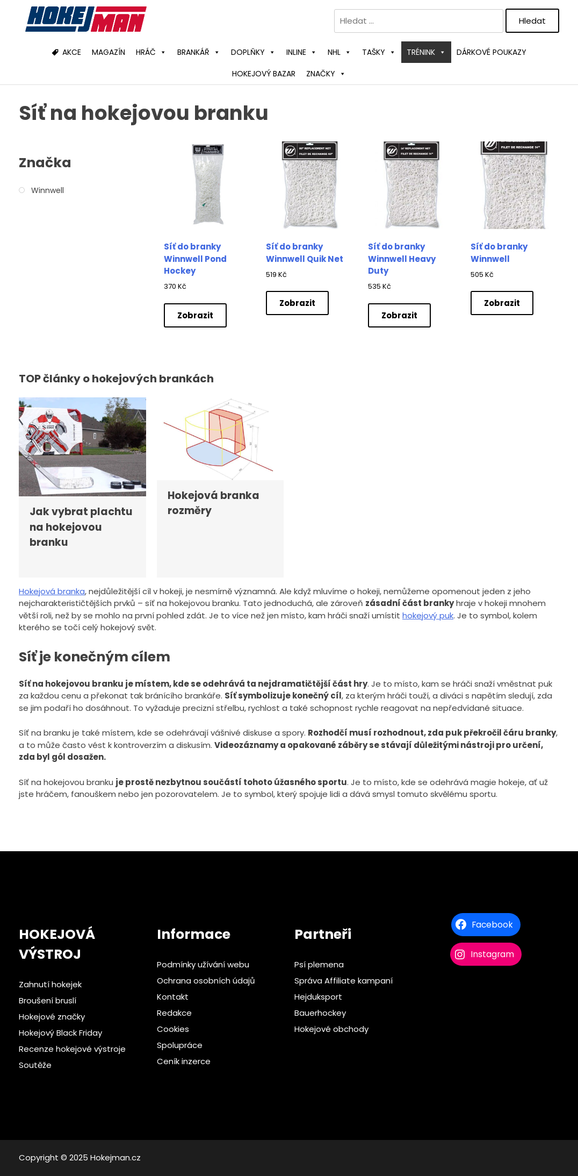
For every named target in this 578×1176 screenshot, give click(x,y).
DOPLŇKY (253, 52)
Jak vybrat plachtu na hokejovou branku (81, 527)
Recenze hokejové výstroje (72, 1048)
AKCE (71, 52)
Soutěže (35, 1065)
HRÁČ (151, 52)
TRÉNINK (426, 52)
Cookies (173, 1029)
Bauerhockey (320, 1012)
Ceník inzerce (184, 1061)
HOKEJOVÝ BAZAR (263, 73)
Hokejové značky (52, 1016)
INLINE (301, 52)
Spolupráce (180, 1045)
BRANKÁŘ (198, 52)
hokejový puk (427, 615)
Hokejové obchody (331, 1029)
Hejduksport (318, 996)
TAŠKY (379, 52)
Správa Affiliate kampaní (343, 980)
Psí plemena (319, 964)
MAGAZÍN (108, 52)
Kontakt (173, 996)
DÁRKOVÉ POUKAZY (491, 52)
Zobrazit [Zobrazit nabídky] (195, 315)
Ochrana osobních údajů (206, 980)
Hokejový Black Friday (60, 1032)
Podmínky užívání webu (203, 964)
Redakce (174, 1012)
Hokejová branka (52, 591)
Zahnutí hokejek (50, 984)
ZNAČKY (326, 73)
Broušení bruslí (47, 1000)
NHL (339, 52)
